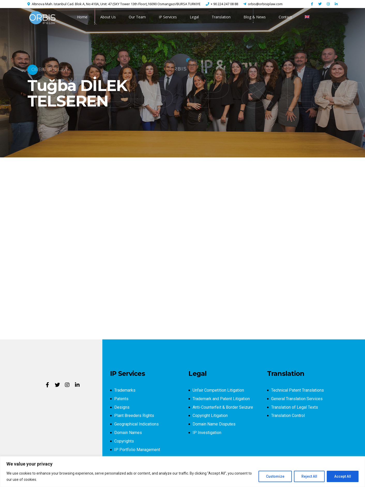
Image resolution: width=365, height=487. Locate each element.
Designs (122, 407)
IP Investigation (207, 432)
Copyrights (124, 441)
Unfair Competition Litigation (218, 390)
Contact (285, 16)
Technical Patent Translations (297, 390)
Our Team (137, 16)
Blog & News (255, 16)
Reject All (309, 476)
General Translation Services (297, 398)
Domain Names (128, 432)
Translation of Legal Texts (294, 407)
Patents (121, 398)
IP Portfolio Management (137, 449)
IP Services (168, 16)
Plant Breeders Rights (134, 415)
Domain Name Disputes (214, 424)
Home (82, 16)
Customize (275, 476)
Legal (194, 16)
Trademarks (124, 390)
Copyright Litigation (210, 415)
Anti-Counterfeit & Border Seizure (223, 407)
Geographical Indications (136, 424)
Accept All (342, 476)
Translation (221, 16)
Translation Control (288, 415)
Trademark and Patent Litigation (221, 398)
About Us (108, 16)
